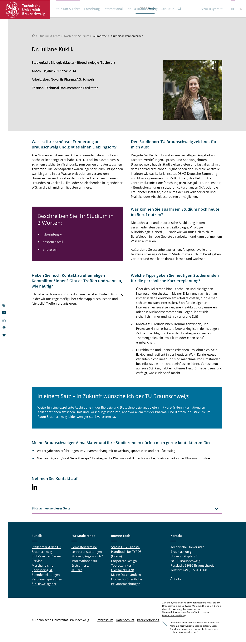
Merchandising (42, 565)
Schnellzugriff (210, 9)
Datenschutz (125, 620)
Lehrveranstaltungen (86, 552)
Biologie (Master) (63, 62)
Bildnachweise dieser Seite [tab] (51, 508)
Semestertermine (84, 547)
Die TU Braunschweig (142, 9)
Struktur (167, 9)
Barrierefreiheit (148, 620)
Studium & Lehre (68, 9)
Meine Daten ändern (126, 575)
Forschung (92, 9)
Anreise (175, 578)
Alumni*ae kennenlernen (127, 36)
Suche (179, 8)
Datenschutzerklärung (174, 615)
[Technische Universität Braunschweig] (33, 36)
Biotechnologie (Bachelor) (96, 62)
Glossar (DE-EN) (122, 570)
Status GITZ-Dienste (125, 547)
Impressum (105, 620)
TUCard (76, 570)
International (113, 9)
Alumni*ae (100, 36)
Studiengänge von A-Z (87, 556)
